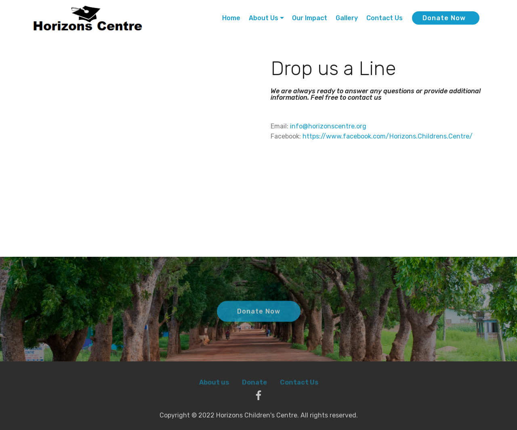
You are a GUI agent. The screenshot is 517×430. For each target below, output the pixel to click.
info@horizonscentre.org (328, 126)
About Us (263, 18)
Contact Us (384, 18)
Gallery (347, 18)
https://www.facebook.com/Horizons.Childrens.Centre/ (388, 136)
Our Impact (309, 18)
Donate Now (444, 18)
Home (231, 18)
